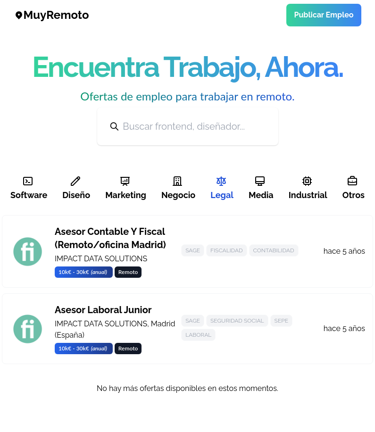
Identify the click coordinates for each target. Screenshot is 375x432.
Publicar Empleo (323, 14)
